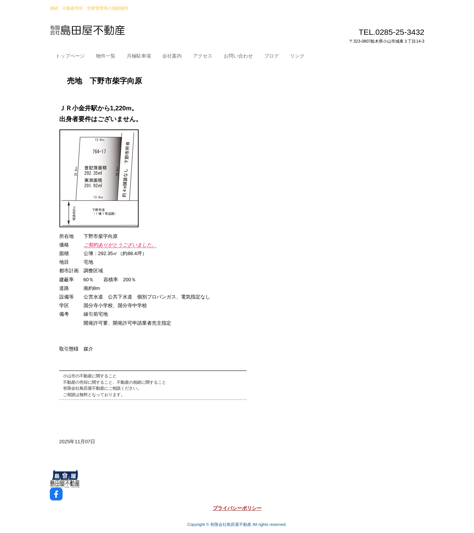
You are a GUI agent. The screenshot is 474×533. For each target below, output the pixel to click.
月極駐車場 (139, 56)
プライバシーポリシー (237, 508)
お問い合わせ (238, 56)
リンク (297, 56)
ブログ (271, 56)
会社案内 (172, 56)
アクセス (202, 56)
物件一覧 (105, 56)
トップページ (70, 56)
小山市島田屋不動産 (105, 33)
